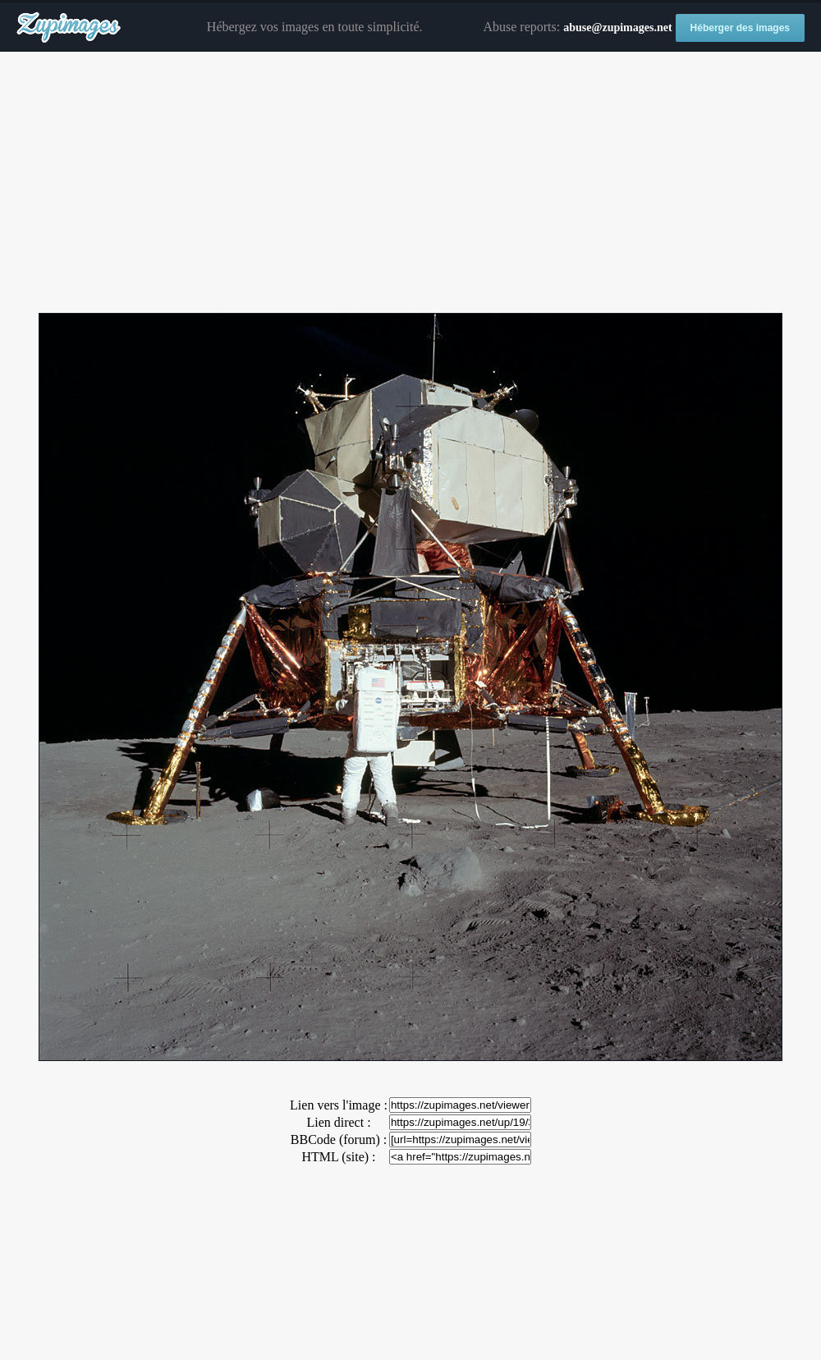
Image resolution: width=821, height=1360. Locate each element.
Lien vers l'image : (339, 1105)
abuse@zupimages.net (617, 27)
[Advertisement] (410, 183)
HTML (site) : (338, 1157)
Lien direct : (338, 1122)
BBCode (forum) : (339, 1139)
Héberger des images (740, 28)
